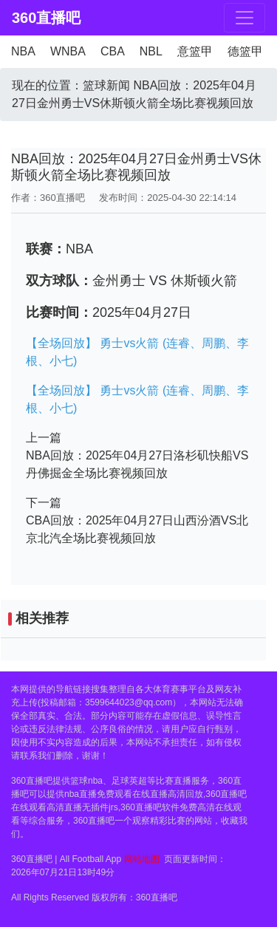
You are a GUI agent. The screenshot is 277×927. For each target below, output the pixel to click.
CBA (112, 51)
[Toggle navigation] (244, 18)
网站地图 (142, 859)
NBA (23, 51)
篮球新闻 (106, 85)
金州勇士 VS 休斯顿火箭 (164, 280)
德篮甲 (245, 51)
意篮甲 (195, 51)
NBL (151, 51)
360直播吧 (37, 18)
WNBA (68, 51)
